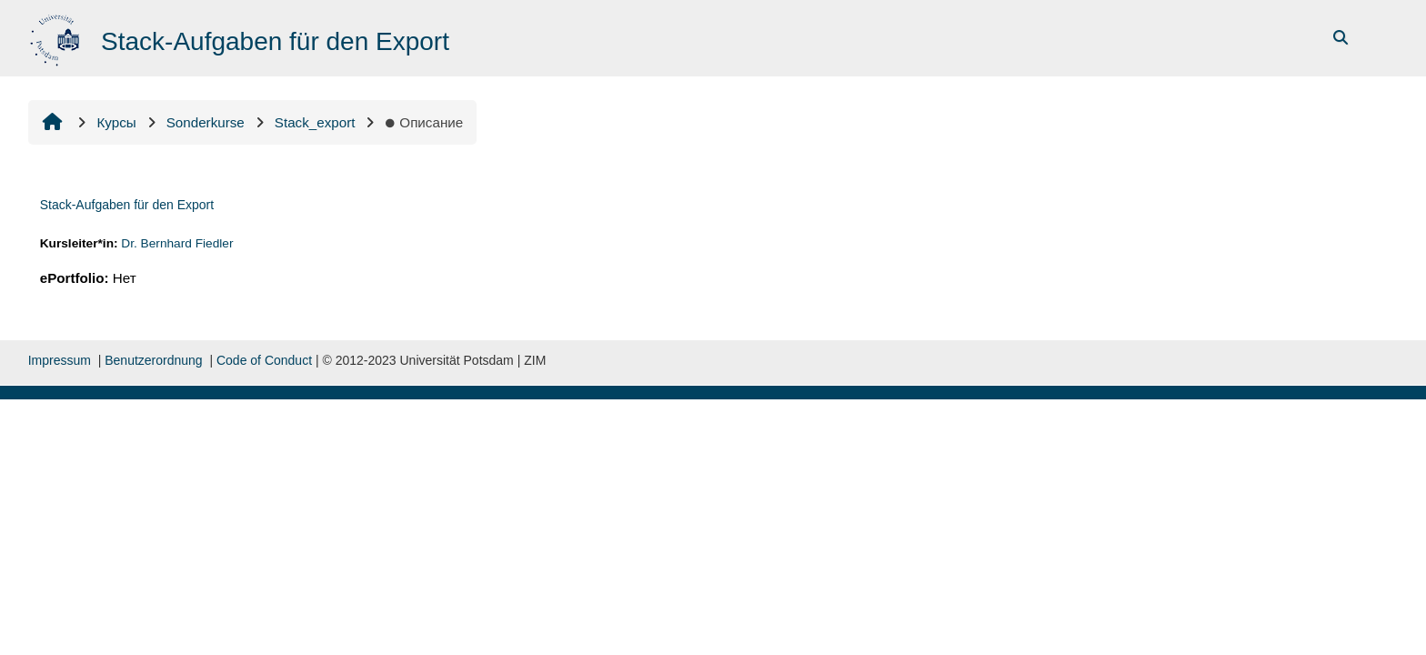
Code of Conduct (264, 360)
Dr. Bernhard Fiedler (177, 243)
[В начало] (56, 37)
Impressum (59, 360)
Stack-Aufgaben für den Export (127, 204)
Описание (424, 122)
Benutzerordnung (153, 360)
